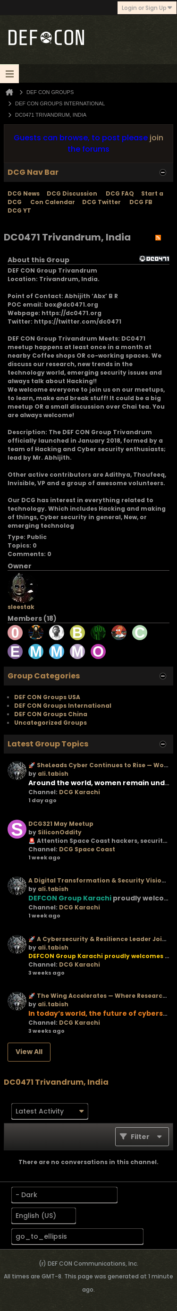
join (156, 137)
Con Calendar (52, 202)
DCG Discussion (73, 193)
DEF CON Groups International (62, 706)
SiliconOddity (60, 832)
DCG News (24, 193)
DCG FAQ (120, 193)
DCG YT (19, 210)
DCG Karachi (79, 792)
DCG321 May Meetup (60, 824)
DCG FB (140, 202)
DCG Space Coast (87, 849)
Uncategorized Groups (50, 723)
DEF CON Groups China (50, 714)
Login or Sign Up (147, 8)
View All (29, 1051)
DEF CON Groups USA (47, 697)
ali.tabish (53, 774)
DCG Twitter (101, 202)
